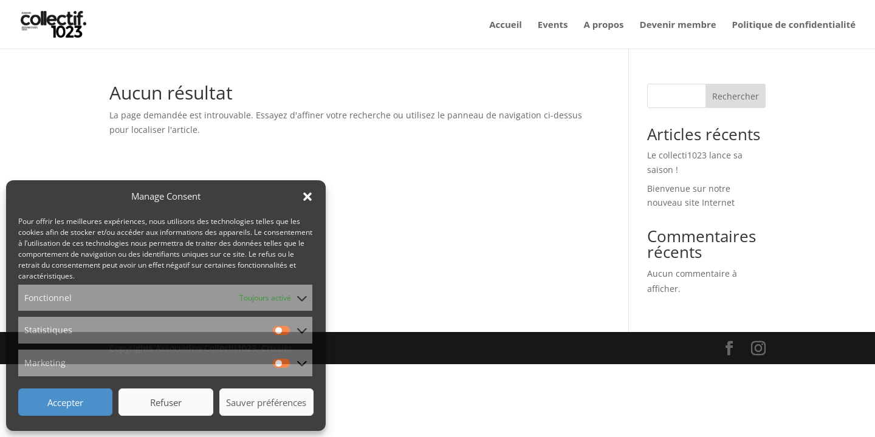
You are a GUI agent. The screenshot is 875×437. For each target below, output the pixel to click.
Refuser (166, 402)
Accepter (65, 402)
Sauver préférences (266, 402)
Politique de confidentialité (794, 25)
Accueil (505, 25)
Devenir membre (678, 25)
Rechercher (735, 96)
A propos (603, 25)
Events (553, 25)
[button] (307, 197)
